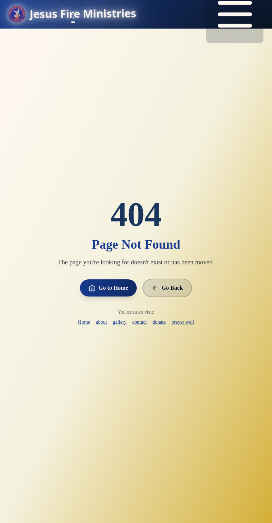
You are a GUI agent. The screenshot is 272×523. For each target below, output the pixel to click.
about (101, 322)
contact (139, 322)
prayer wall (182, 322)
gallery (120, 322)
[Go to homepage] (72, 14)
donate (159, 322)
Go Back (167, 288)
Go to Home (108, 288)
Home (84, 322)
